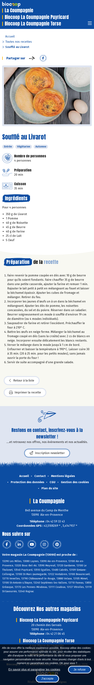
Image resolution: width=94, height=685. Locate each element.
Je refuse (80, 669)
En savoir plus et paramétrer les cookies (34, 669)
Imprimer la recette (25, 392)
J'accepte (47, 678)
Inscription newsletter (47, 453)
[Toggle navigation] (90, 24)
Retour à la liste (21, 380)
